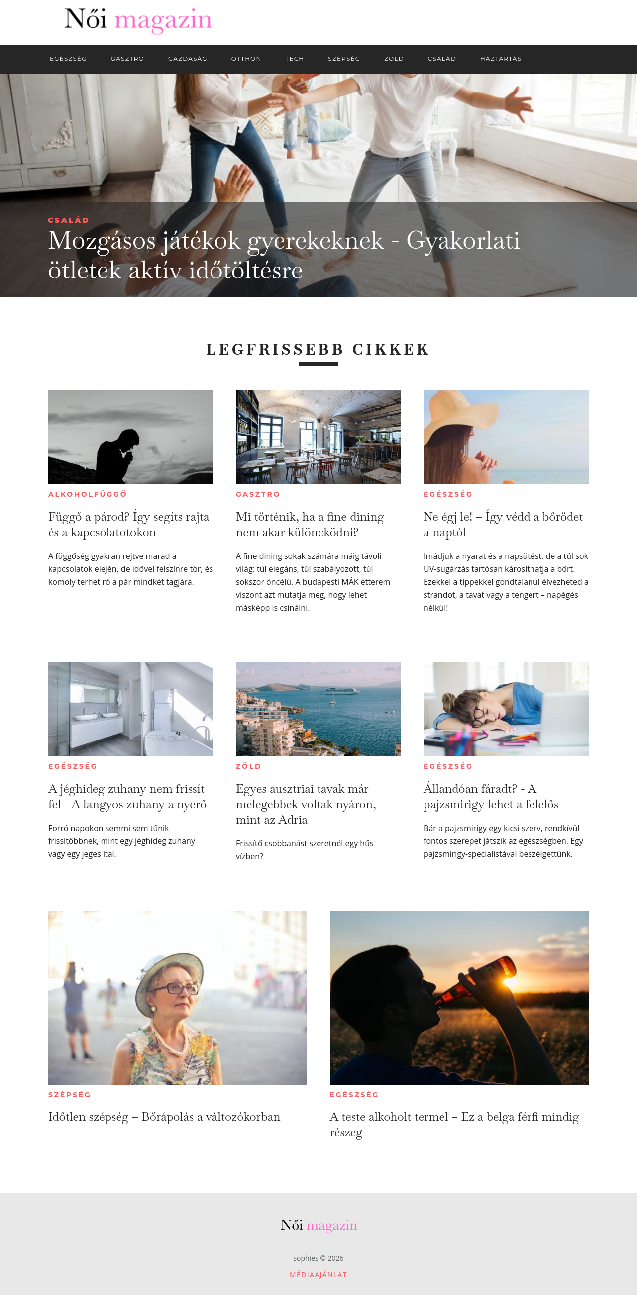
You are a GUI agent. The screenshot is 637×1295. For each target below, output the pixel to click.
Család (69, 220)
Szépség (70, 1094)
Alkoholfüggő (87, 494)
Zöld (249, 766)
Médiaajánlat (318, 1274)
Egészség (448, 494)
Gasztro (258, 494)
